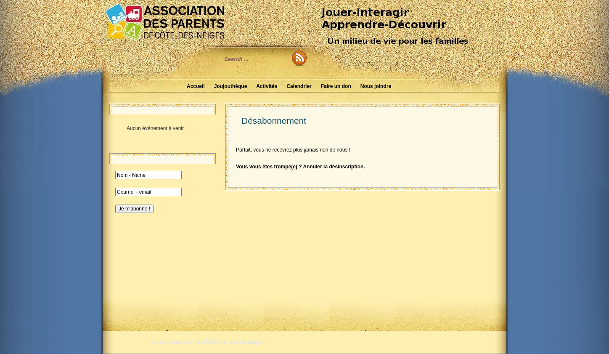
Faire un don (336, 86)
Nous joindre (375, 86)
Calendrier (298, 86)
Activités (266, 86)
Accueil (196, 86)
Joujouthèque (230, 86)
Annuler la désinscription (333, 167)
